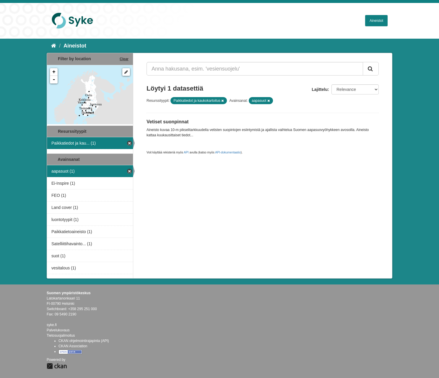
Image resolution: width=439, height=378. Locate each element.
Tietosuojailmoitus (61, 335)
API (186, 152)
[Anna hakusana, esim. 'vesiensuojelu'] (255, 69)
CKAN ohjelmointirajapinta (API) (83, 341)
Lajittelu (320, 89)
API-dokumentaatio (228, 152)
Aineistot (376, 21)
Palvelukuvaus (58, 330)
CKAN (57, 366)
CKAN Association (72, 346)
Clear (124, 59)
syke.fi (52, 325)
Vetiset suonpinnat (167, 121)
